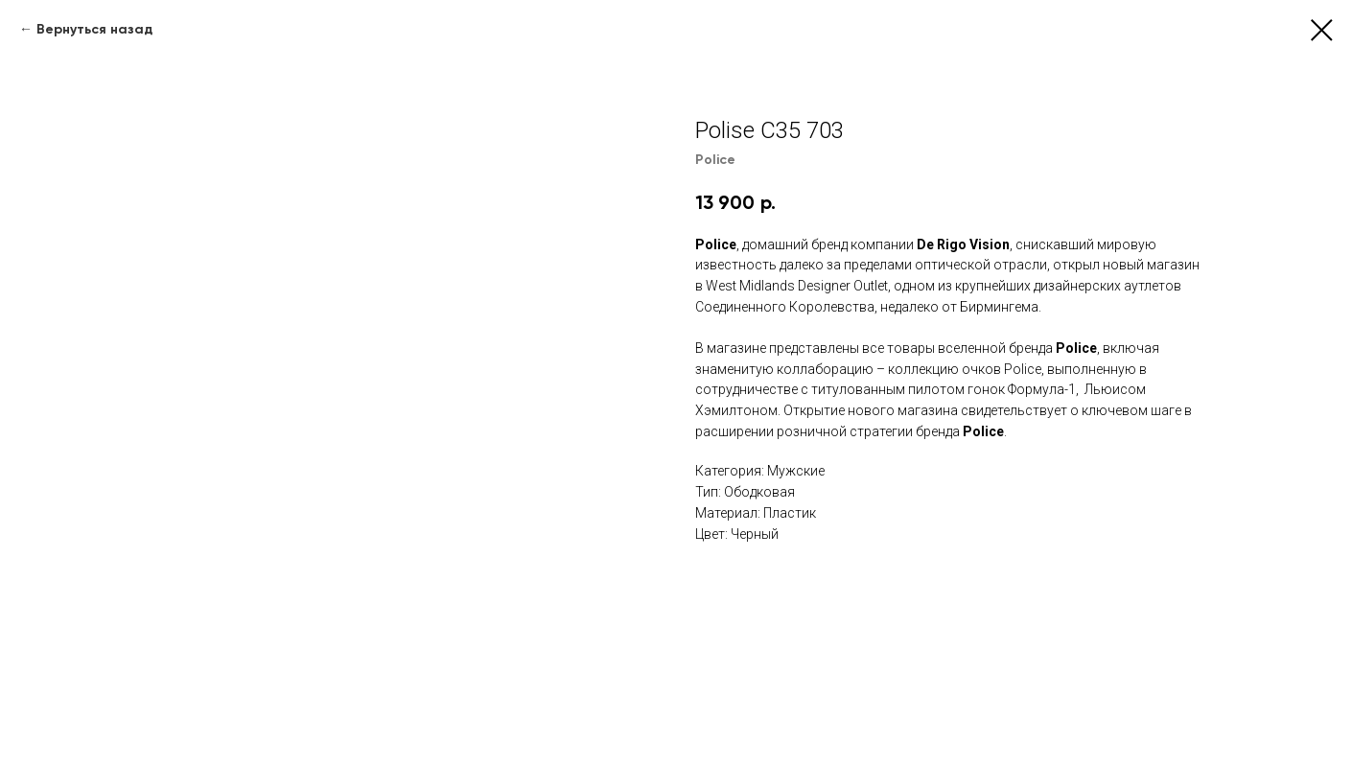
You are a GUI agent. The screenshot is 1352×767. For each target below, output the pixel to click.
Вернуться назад (94, 29)
